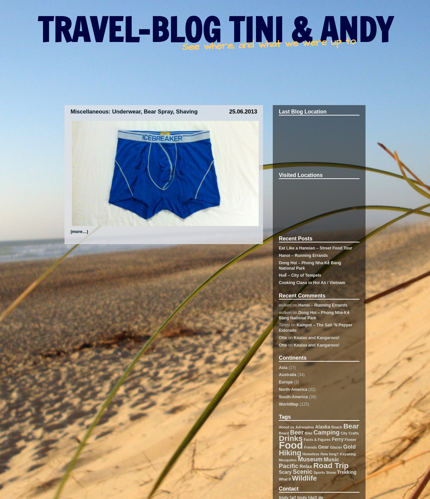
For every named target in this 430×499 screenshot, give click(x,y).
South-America (293, 397)
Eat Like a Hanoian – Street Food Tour (315, 248)
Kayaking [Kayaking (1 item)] (348, 454)
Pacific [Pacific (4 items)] (288, 466)
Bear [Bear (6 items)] (351, 426)
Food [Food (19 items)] (291, 445)
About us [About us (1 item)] (286, 427)
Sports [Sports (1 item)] (319, 472)
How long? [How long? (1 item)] (329, 454)
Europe (286, 382)
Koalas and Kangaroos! (317, 337)
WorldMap (289, 404)
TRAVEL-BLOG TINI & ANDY (215, 29)
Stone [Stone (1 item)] (331, 472)
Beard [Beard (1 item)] (284, 433)
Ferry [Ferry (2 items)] (338, 439)
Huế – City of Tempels (300, 275)
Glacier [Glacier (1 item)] (336, 447)
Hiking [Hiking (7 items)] (290, 453)
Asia (283, 367)
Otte (283, 337)
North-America (293, 389)
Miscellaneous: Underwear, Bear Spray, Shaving (134, 111)
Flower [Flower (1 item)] (350, 440)
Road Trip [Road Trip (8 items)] (331, 465)
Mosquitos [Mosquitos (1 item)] (288, 460)
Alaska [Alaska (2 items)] (322, 426)
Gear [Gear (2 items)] (323, 447)
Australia (287, 374)
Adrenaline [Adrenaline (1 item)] (305, 427)
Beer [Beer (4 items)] (297, 432)
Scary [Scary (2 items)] (285, 472)
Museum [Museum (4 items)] (310, 459)
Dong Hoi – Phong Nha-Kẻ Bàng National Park (314, 315)
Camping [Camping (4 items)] (326, 432)
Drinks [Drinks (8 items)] (291, 438)
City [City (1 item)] (344, 433)
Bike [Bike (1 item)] (308, 433)
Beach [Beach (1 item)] (337, 427)
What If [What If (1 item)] (285, 479)
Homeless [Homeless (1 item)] (310, 454)
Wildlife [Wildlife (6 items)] (304, 478)
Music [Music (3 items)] (331, 459)
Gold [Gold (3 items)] (349, 447)
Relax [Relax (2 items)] (306, 466)
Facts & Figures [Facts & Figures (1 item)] (317, 440)
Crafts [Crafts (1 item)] (354, 433)
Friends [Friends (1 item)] (310, 447)
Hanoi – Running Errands (303, 255)
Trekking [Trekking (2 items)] (347, 472)
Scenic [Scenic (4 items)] (302, 471)
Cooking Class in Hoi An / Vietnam (312, 282)
